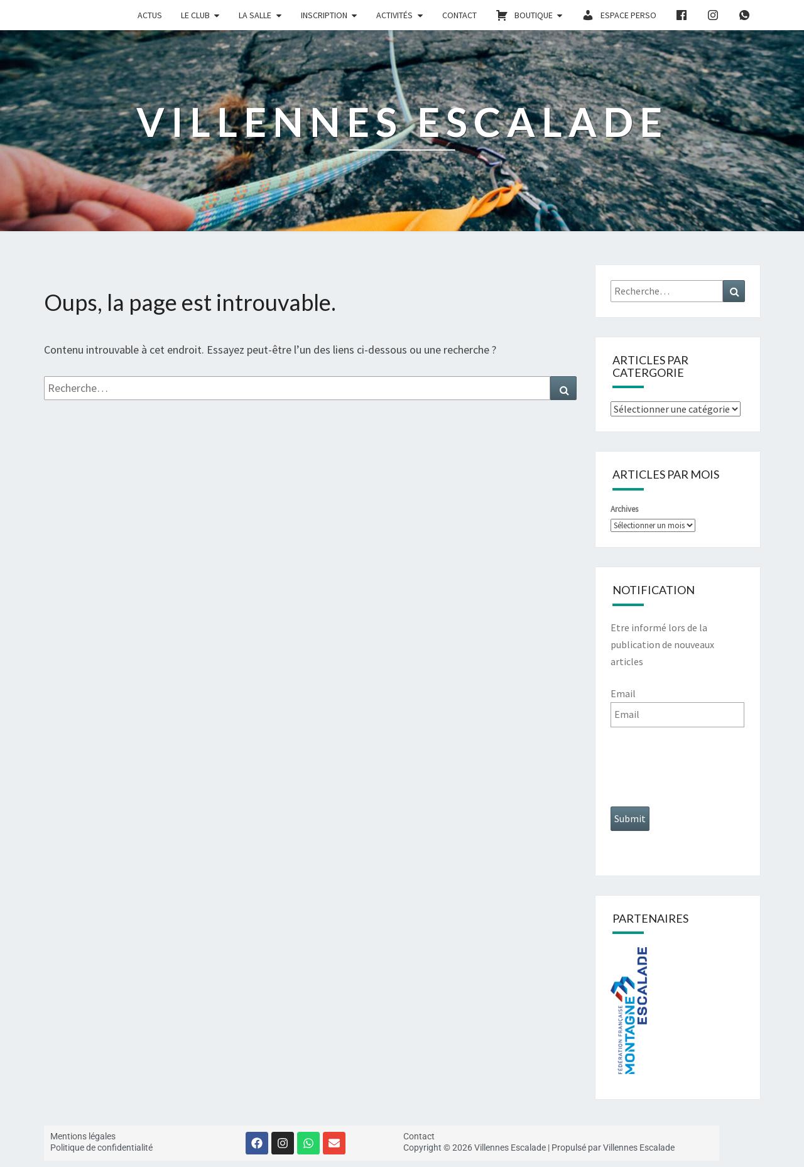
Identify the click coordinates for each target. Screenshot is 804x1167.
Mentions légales (83, 1136)
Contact (459, 15)
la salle (255, 15)
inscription (324, 15)
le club (195, 15)
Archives (624, 509)
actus (150, 15)
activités (394, 15)
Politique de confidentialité (101, 1148)
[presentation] (706, 766)
